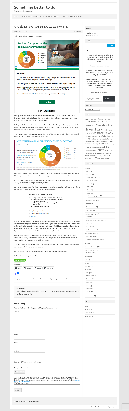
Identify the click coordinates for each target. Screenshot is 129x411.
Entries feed (88, 309)
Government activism (91, 246)
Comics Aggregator (93, 196)
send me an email (107, 81)
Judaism (88, 288)
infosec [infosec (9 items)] (101, 144)
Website (17, 351)
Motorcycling (88, 266)
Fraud (87, 223)
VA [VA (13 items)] (96, 158)
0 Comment (77, 31)
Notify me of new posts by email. (24, 368)
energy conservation (59, 279)
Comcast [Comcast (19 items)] (101, 129)
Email (16, 342)
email (88, 186)
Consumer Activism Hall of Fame (95, 220)
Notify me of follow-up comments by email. (27, 362)
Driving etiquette (91, 236)
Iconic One (94, 407)
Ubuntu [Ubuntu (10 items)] (106, 155)
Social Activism (89, 296)
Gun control (89, 279)
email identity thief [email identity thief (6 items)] (96, 139)
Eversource (69, 279)
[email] (96, 35)
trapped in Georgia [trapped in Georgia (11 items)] (95, 155)
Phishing (88, 203)
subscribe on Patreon (102, 66)
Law (86, 263)
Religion (87, 286)
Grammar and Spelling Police (94, 239)
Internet (47, 279)
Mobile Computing (91, 200)
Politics (87, 273)
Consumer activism (38, 279)
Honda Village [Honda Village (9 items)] (107, 141)
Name (16, 334)
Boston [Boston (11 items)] (100, 119)
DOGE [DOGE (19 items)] (104, 136)
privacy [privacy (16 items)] (108, 150)
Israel (88, 291)
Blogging (87, 168)
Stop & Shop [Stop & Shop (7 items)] (88, 153)
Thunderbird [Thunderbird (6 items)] (101, 153)
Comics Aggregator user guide (73, 16)
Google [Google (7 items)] (87, 141)
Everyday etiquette (90, 233)
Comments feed (89, 312)
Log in (86, 306)
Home (16, 16)
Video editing (90, 210)
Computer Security (91, 177)
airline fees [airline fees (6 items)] (90, 119)
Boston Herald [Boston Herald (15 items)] (96, 121)
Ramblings (88, 282)
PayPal (93, 73)
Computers (28, 279)
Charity (88, 216)
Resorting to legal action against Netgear (65, 291)
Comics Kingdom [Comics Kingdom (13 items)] (99, 133)
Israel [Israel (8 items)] (106, 144)
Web (88, 193)
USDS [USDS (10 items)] (93, 158)
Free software (90, 180)
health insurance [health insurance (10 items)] (95, 141)
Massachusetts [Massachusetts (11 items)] (90, 151)
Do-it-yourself (90, 252)
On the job (88, 269)
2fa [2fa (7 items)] (86, 119)
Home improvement (90, 250)
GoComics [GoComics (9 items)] (109, 139)
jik (17, 31)
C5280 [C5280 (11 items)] (106, 122)
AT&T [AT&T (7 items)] (95, 119)
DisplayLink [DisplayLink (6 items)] (97, 136)
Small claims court (91, 229)
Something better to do (34, 7)
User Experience (90, 207)
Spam (88, 190)
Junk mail (88, 226)
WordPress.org (89, 316)
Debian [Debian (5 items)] (92, 136)
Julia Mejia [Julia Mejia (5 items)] (101, 147)
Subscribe (108, 99)
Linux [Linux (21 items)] (107, 146)
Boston (23, 279)
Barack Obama (90, 275)
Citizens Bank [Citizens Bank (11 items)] (90, 126)
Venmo (98, 73)
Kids (86, 259)
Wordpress (113, 407)
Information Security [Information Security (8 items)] (91, 144)
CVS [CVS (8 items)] (88, 136)
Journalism (88, 256)
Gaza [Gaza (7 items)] (103, 139)
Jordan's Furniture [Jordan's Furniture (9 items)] (91, 147)
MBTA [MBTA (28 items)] (100, 150)
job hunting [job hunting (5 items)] (111, 144)
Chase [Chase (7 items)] (111, 122)
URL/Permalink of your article (23, 383)
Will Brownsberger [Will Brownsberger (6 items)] (103, 158)
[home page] (89, 35)
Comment (17, 311)
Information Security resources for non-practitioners (40, 16)
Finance (87, 243)
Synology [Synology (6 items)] (95, 153)
